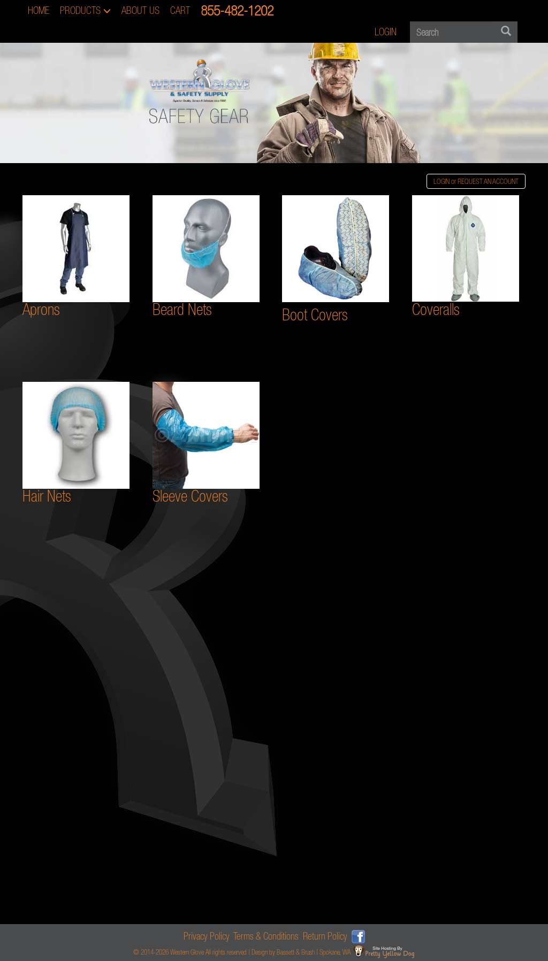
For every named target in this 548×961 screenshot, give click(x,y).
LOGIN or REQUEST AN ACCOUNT (476, 181)
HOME (38, 10)
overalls (440, 309)
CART (180, 10)
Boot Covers (315, 315)
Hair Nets (76, 443)
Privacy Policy (207, 936)
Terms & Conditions (266, 936)
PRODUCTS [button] (85, 10)
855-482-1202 (237, 10)
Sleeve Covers (206, 443)
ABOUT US (140, 10)
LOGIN (386, 31)
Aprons (41, 309)
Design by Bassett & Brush (283, 952)
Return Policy (325, 936)
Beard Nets (206, 256)
